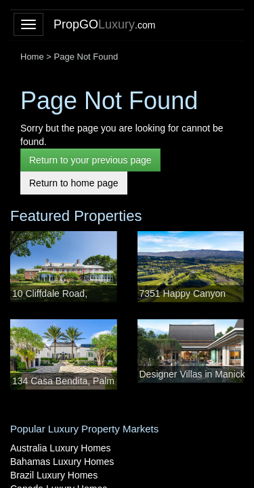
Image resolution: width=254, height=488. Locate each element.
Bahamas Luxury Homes (62, 461)
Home (32, 57)
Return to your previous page (90, 160)
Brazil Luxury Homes (54, 475)
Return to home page (74, 183)
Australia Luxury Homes (60, 448)
